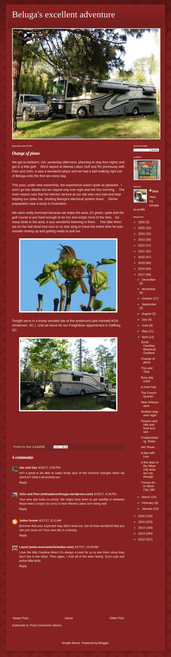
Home (69, 618)
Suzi (155, 191)
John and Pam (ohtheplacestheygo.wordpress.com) (56, 494)
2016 (142, 516)
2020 (142, 257)
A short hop (148, 387)
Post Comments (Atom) (46, 625)
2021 (142, 251)
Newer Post (20, 618)
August (147, 313)
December (149, 279)
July (145, 319)
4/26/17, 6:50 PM (49, 467)
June (145, 325)
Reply (23, 482)
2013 (142, 533)
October (147, 298)
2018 (142, 268)
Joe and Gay (28, 467)
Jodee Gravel (28, 520)
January (147, 508)
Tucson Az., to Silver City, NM (149, 486)
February (148, 502)
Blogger (103, 643)
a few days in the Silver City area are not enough (150, 469)
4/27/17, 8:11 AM (50, 520)
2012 (142, 539)
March (146, 497)
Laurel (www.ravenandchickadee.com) (46, 547)
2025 (142, 228)
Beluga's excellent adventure (63, 14)
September (149, 304)
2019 (142, 263)
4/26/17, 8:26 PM (105, 494)
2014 (142, 527)
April (145, 337)
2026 (142, 222)
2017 (142, 274)
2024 (142, 233)
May (145, 331)
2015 (142, 521)
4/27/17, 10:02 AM (87, 547)
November (149, 289)
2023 (142, 239)
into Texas (147, 447)
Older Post (117, 618)
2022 (142, 245)
